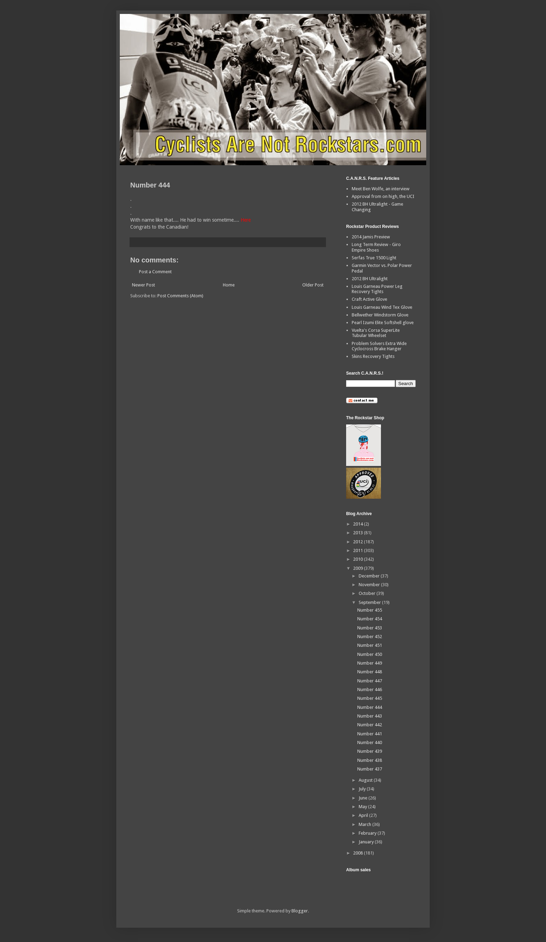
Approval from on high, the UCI (383, 196)
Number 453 (369, 627)
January (367, 841)
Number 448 (369, 671)
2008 (358, 853)
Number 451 (369, 645)
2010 (358, 559)
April (364, 815)
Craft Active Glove (369, 299)
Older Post (312, 285)
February (368, 833)
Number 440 (369, 742)
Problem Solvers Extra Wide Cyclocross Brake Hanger (379, 346)
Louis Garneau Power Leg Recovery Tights (377, 289)
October (367, 593)
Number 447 (369, 680)
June (363, 798)
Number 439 (369, 751)
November (370, 584)
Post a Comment (155, 271)
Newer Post (143, 285)
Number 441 (369, 733)
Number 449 (369, 663)
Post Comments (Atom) (180, 295)
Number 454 (369, 618)
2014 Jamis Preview (371, 236)
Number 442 (369, 724)
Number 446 (369, 689)
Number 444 (369, 707)
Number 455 (369, 610)
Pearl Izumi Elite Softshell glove (383, 322)
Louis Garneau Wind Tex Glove (382, 307)
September (370, 602)
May (363, 806)
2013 (358, 532)
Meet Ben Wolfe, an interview (381, 188)
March (365, 824)
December (370, 576)
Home (229, 285)
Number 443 (369, 716)
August (366, 780)
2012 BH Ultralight (370, 278)
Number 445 (369, 698)
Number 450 (369, 654)
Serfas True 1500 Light (374, 257)
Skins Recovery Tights (373, 356)
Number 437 (369, 769)
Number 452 (369, 636)
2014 (358, 524)
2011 (358, 550)
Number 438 (369, 760)
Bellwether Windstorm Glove (380, 314)
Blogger (299, 910)
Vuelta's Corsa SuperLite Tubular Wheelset (376, 333)
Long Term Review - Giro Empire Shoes (376, 247)
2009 (358, 568)
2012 (358, 541)
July (363, 788)
